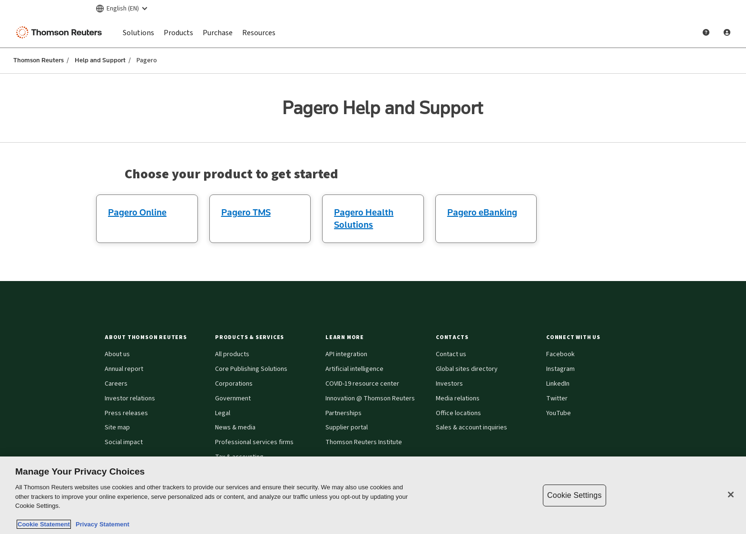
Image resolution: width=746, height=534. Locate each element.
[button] (154, 337)
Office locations (458, 413)
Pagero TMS (246, 212)
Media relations (458, 398)
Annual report (124, 369)
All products (232, 354)
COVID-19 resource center (362, 383)
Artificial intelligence (354, 369)
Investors (449, 383)
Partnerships (343, 413)
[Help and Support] (706, 32)
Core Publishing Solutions (251, 369)
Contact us (451, 354)
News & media (235, 427)
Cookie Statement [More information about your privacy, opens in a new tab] (44, 524)
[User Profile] (726, 32)
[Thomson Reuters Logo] (61, 32)
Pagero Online (137, 212)
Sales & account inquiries (471, 427)
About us (117, 354)
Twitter (557, 398)
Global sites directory (467, 369)
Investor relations (130, 398)
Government (233, 398)
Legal (222, 413)
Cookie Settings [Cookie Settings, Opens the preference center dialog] (574, 495)
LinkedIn (557, 383)
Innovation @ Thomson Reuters (370, 398)
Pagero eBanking (482, 212)
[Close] (730, 494)
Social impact (124, 442)
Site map (117, 427)
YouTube (558, 413)
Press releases (126, 413)
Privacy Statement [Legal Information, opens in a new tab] (100, 524)
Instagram (560, 369)
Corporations (234, 383)
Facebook (560, 354)
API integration (346, 354)
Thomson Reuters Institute (363, 442)
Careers (116, 383)
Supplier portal (346, 427)
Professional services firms (254, 442)
